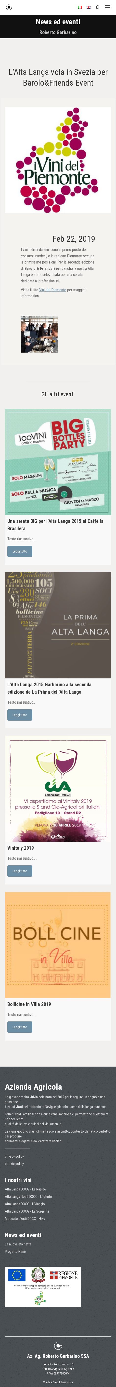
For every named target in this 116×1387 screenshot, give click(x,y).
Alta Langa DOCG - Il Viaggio (25, 1204)
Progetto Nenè (15, 1251)
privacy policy (14, 1156)
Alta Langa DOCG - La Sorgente (27, 1211)
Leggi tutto (20, 551)
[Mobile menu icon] (107, 7)
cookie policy (14, 1164)
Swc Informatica (63, 1382)
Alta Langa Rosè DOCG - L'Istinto (28, 1196)
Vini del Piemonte (52, 290)
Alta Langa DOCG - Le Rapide (25, 1189)
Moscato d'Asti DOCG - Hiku (25, 1218)
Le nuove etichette (18, 1244)
